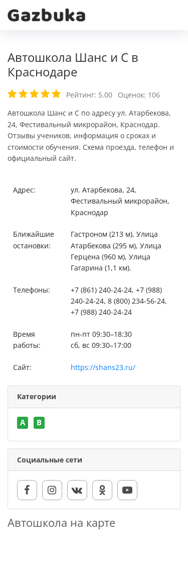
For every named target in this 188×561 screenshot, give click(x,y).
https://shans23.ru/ (103, 367)
